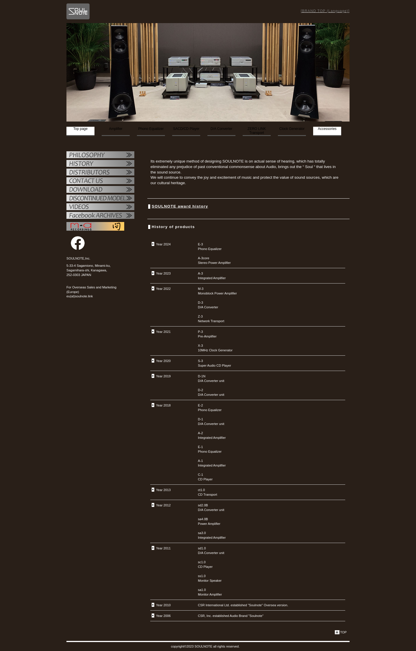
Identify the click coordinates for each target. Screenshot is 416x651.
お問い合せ (100, 181)
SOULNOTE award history (180, 206)
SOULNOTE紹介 (100, 164)
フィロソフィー (100, 155)
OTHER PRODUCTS (100, 199)
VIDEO (100, 207)
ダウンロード (100, 190)
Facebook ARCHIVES (100, 216)
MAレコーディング (95, 226)
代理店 (100, 173)
